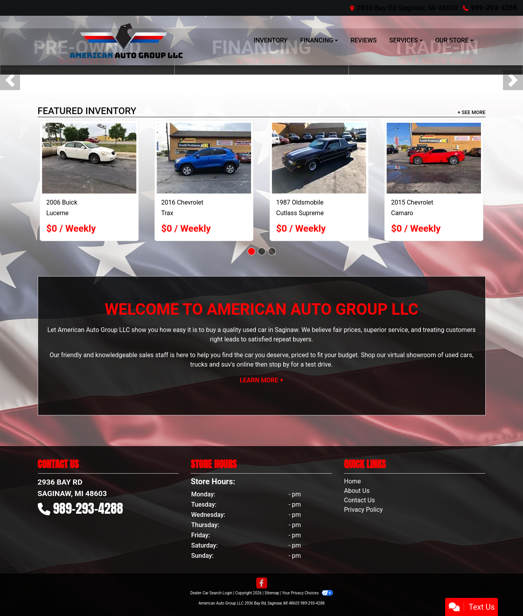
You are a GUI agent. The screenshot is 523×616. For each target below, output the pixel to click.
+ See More (472, 112)
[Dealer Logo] (126, 40)
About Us (356, 490)
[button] (10, 80)
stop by (279, 364)
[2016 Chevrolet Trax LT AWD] (204, 158)
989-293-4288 (494, 8)
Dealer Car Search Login (211, 593)
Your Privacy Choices (307, 593)
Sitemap (271, 593)
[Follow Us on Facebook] (261, 583)
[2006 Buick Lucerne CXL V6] (89, 158)
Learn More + (261, 380)
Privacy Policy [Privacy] (363, 509)
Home (352, 481)
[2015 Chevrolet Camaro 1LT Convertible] (434, 158)
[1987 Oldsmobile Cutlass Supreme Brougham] (319, 158)
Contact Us (359, 500)
